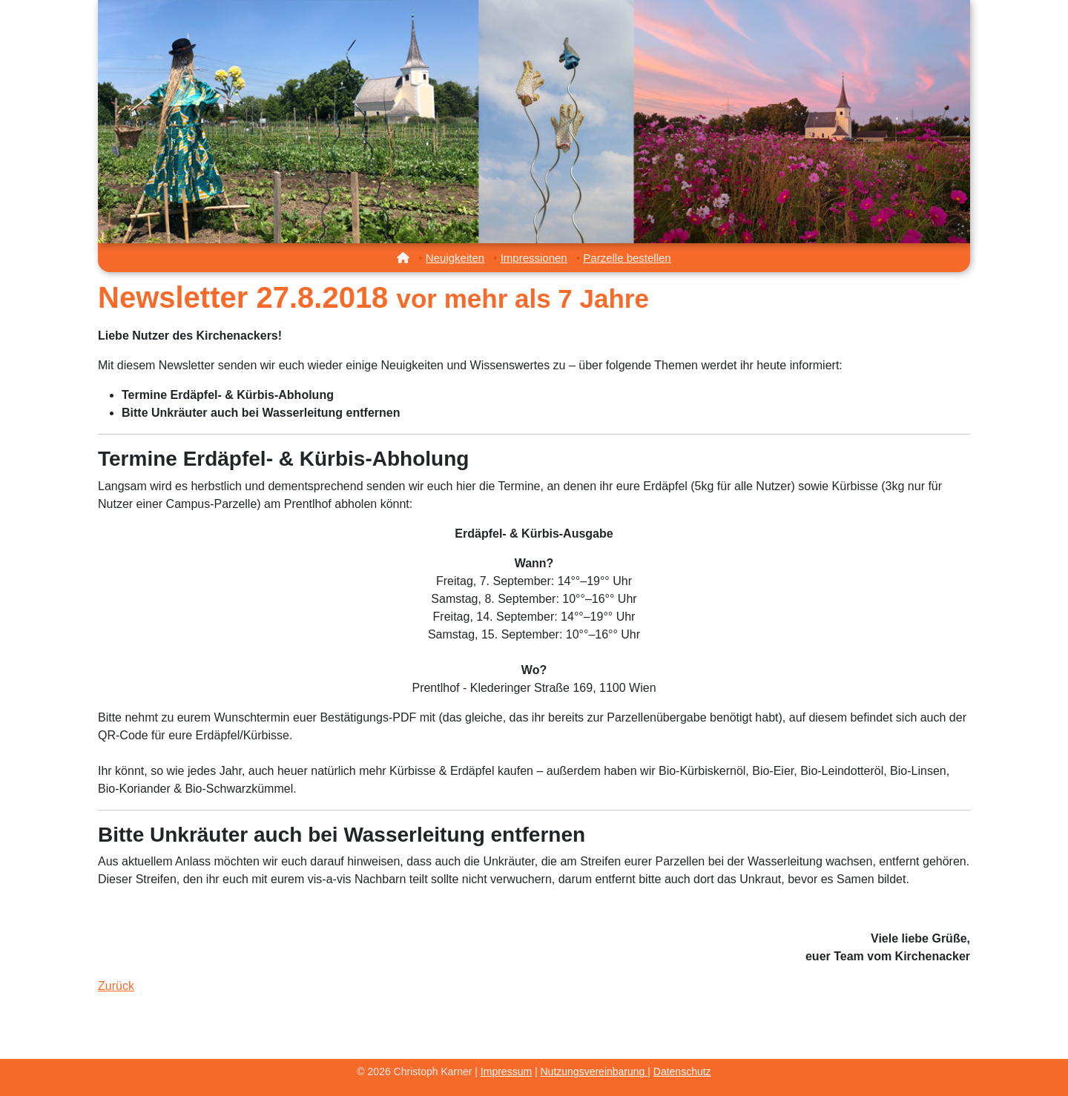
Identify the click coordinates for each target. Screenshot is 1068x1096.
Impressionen (534, 257)
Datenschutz (682, 1071)
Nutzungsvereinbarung (594, 1071)
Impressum (506, 1071)
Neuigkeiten (455, 257)
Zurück (116, 986)
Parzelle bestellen (626, 257)
